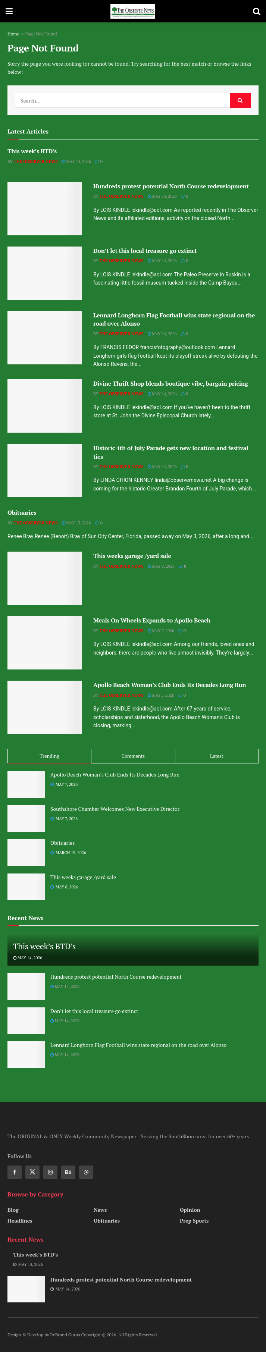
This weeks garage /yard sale (132, 556)
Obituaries (21, 512)
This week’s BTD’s (32, 151)
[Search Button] (256, 11)
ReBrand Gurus (65, 1334)
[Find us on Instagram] (50, 1172)
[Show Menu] (9, 11)
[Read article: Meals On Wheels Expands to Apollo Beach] (44, 642)
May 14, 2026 (76, 161)
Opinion (190, 1209)
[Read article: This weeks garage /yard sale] (44, 578)
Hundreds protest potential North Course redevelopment (171, 186)
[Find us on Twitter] (32, 1172)
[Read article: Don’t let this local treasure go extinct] (44, 273)
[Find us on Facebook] (14, 1172)
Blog (13, 1209)
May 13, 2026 (76, 523)
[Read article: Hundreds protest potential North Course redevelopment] (44, 208)
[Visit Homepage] (132, 11)
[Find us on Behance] (68, 1172)
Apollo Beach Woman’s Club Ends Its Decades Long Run (169, 685)
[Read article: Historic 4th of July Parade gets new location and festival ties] (44, 470)
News (100, 1209)
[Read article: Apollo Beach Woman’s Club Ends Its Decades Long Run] (44, 707)
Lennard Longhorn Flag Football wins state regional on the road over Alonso (138, 1044)
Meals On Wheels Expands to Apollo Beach (151, 620)
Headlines (19, 1220)
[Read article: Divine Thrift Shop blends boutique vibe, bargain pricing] (44, 406)
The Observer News (36, 161)
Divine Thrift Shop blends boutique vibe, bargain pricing (170, 383)
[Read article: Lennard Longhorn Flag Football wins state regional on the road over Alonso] (44, 337)
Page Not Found (41, 34)
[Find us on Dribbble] (86, 1172)
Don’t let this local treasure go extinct (145, 251)
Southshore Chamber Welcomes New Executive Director (114, 808)
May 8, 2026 (161, 566)
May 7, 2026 (161, 630)
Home (13, 34)
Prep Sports (194, 1220)
